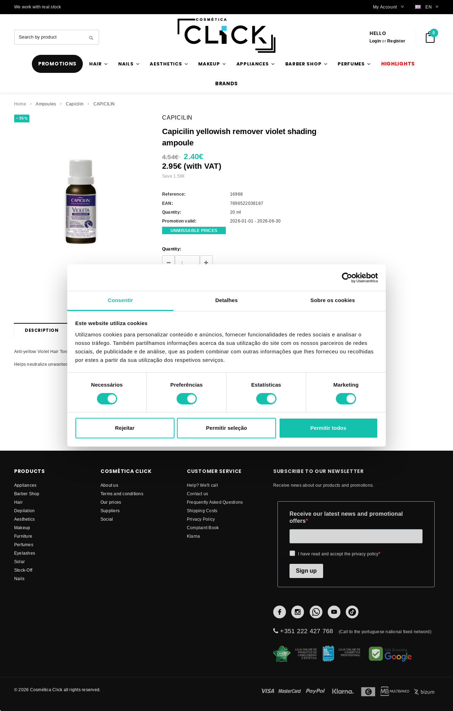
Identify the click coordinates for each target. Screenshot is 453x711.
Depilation (24, 510)
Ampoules (46, 103)
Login (375, 41)
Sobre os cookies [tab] (332, 300)
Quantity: (171, 249)
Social (107, 519)
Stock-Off (23, 570)
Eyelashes (24, 553)
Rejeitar (124, 428)
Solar (19, 561)
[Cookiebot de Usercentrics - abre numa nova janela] (347, 277)
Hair (18, 502)
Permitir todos (328, 428)
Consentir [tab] (120, 300)
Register (396, 41)
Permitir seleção (226, 428)
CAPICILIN (104, 103)
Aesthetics (24, 519)
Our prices (111, 502)
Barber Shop (27, 493)
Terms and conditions (122, 493)
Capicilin (75, 103)
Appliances (25, 485)
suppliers (110, 510)
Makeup (22, 527)
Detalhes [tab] (226, 300)
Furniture (23, 536)
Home (20, 103)
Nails (19, 578)
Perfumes (23, 544)
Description (42, 330)
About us (109, 485)
